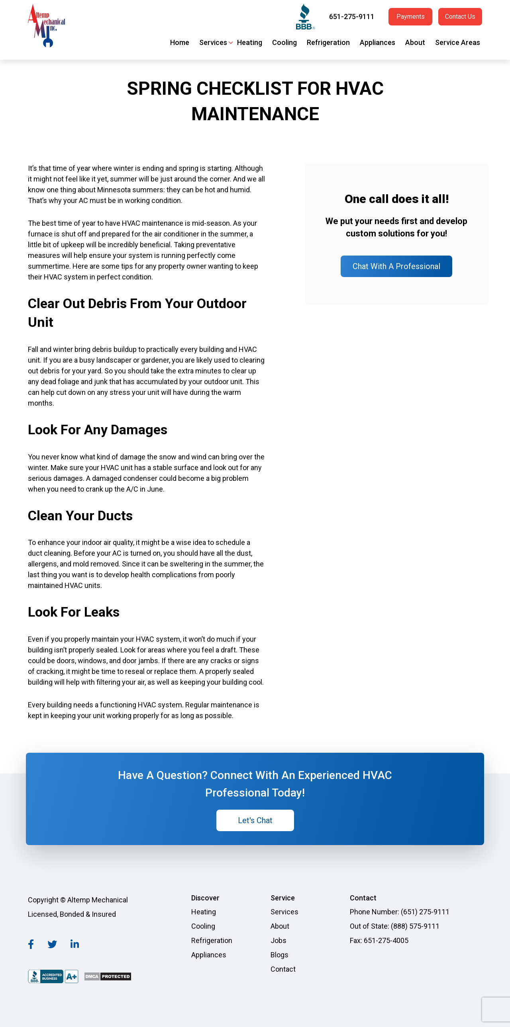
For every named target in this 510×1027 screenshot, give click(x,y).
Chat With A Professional (396, 266)
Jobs (278, 940)
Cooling (284, 42)
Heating (249, 42)
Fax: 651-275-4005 (379, 940)
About (415, 42)
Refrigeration (328, 42)
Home (179, 42)
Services (213, 42)
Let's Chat (255, 820)
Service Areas (457, 42)
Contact (283, 969)
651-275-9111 (352, 16)
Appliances (377, 42)
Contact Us (460, 16)
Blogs (279, 955)
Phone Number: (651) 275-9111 (399, 912)
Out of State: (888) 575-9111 (394, 926)
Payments (410, 16)
